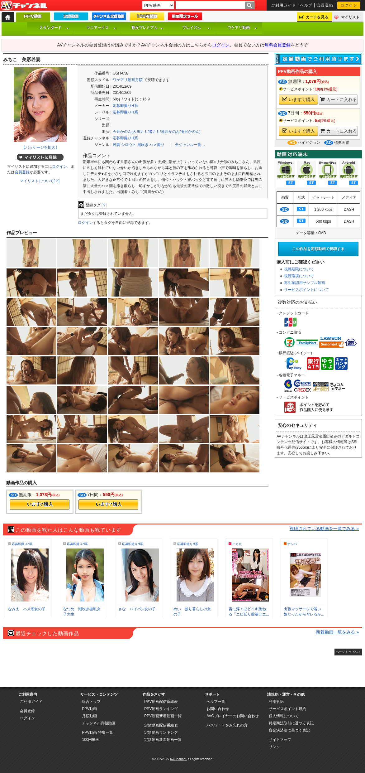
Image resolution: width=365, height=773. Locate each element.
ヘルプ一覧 (215, 701)
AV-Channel (24, 6)
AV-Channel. (178, 759)
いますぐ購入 (298, 99)
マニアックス (101, 28)
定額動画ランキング (161, 732)
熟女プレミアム (147, 28)
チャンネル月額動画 (99, 723)
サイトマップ (280, 739)
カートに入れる (338, 99)
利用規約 (276, 701)
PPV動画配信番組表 (161, 701)
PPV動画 (89, 709)
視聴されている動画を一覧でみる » (324, 528)
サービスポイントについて (306, 289)
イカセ (237, 544)
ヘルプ (306, 5)
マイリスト (350, 17)
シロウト (128, 145)
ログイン (348, 5)
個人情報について (284, 716)
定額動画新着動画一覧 (163, 739)
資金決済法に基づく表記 (289, 730)
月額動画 (89, 716)
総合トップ (91, 701)
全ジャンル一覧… (190, 145)
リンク (274, 747)
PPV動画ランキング (161, 709)
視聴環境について (299, 276)
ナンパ (292, 544)
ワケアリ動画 (242, 28)
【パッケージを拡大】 (40, 147)
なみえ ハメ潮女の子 (26, 609)
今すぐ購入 (39, 504)
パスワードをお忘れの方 (227, 725)
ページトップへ (347, 652)
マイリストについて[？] (39, 181)
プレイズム (196, 28)
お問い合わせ (217, 709)
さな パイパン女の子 (137, 609)
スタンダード (54, 28)
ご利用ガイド (283, 5)
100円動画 (90, 739)
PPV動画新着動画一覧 (163, 716)
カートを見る (317, 17)
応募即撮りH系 (125, 106)
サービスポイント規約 (287, 709)
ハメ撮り (156, 145)
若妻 (116, 145)
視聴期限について (299, 269)
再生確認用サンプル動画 (304, 283)
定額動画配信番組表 (161, 725)
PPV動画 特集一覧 (97, 732)
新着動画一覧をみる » (337, 632)
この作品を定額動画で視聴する (318, 249)
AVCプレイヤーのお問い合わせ (232, 716)
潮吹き (143, 145)
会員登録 (325, 5)
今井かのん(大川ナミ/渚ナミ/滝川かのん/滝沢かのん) (157, 131)
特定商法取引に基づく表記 (291, 723)
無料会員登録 (277, 44)
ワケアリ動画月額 (128, 80)
